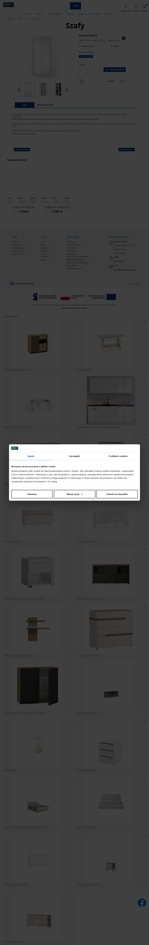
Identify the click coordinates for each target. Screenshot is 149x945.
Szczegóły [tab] (74, 456)
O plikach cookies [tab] (118, 456)
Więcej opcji (74, 494)
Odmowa (32, 494)
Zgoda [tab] (31, 456)
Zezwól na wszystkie (117, 494)
